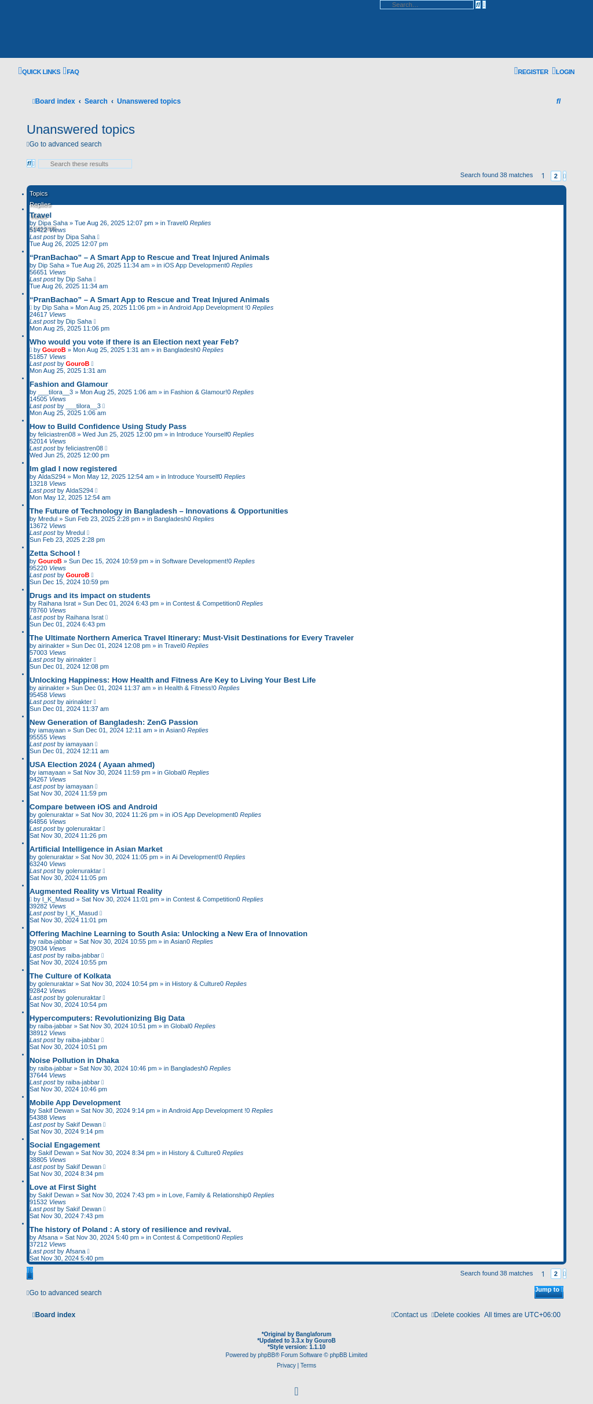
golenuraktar (56, 814)
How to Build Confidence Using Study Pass (108, 426)
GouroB (54, 349)
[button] (564, 176)
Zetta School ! (55, 553)
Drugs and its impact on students (90, 595)
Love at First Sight (63, 1187)
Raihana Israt (57, 603)
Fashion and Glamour (69, 384)
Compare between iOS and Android (94, 806)
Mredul (48, 518)
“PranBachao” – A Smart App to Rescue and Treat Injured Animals (149, 257)
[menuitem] (71, 71)
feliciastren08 (57, 434)
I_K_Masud (58, 899)
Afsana (48, 1237)
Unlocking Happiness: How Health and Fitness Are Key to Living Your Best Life (173, 680)
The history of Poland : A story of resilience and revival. (130, 1229)
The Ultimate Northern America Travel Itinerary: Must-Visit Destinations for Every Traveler (192, 637)
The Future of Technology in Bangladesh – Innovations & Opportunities (159, 511)
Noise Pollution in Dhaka (74, 1060)
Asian (174, 730)
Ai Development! (195, 856)
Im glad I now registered (73, 468)
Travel (41, 215)
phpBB (266, 1355)
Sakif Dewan (56, 1110)
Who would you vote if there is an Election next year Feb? (134, 342)
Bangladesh (180, 349)
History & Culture (196, 983)
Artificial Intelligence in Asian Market (96, 849)
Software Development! (195, 561)
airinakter (51, 645)
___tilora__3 (56, 391)
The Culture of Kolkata (70, 976)
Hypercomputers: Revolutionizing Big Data (107, 1018)
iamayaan (52, 730)
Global (173, 772)
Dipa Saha (80, 236)
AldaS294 (52, 476)
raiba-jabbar (55, 941)
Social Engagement (65, 1145)
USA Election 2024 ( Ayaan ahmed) (92, 764)
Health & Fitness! (188, 687)
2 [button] (556, 176)
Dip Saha (51, 265)
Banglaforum (314, 1334)
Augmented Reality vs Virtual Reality (96, 891)
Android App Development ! (208, 307)
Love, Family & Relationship (208, 1195)
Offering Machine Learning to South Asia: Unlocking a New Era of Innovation (169, 933)
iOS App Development (194, 265)
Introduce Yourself (202, 434)
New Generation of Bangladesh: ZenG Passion (114, 722)
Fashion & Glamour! (198, 391)
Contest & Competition (204, 603)
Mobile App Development (75, 1102)
